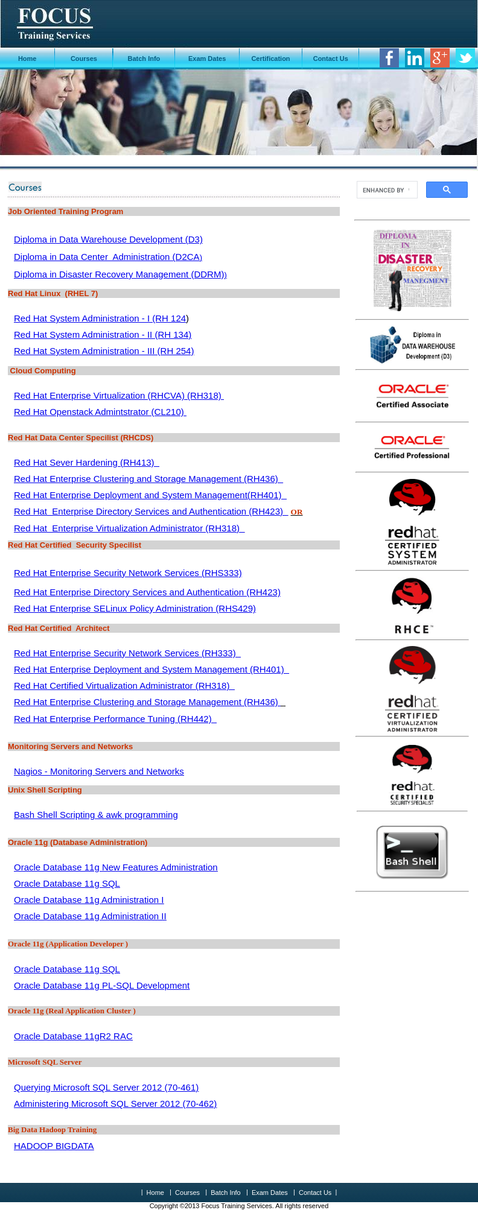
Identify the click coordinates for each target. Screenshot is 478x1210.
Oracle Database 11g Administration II (90, 916)
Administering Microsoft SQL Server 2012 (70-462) (115, 1103)
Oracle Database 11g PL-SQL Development (102, 985)
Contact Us (330, 58)
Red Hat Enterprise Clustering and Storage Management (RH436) (148, 479)
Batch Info (144, 58)
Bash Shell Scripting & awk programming (96, 814)
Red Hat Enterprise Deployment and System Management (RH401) (151, 669)
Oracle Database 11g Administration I (89, 900)
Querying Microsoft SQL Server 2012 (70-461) (106, 1087)
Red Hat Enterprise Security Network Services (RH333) (127, 653)
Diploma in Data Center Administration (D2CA (107, 257)
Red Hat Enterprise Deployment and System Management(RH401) (150, 495)
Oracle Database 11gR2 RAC (73, 1036)
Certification (270, 58)
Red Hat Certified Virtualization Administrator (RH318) (124, 685)
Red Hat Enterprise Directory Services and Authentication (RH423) (151, 511)
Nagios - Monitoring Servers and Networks (99, 771)
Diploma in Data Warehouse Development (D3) (108, 239)
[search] (386, 190)
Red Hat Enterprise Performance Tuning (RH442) (115, 719)
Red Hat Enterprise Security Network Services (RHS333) (128, 573)
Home (27, 58)
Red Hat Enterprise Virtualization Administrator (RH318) (129, 528)
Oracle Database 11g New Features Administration (116, 867)
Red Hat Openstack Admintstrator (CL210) (100, 412)
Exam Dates (207, 58)
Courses (84, 58)
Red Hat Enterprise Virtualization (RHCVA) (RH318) (119, 395)
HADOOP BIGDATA (54, 1146)
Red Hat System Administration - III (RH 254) (104, 351)
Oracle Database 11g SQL (67, 883)
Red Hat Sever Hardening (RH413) (86, 462)
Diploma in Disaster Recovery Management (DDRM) (119, 274)
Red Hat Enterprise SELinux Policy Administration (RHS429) (135, 608)
